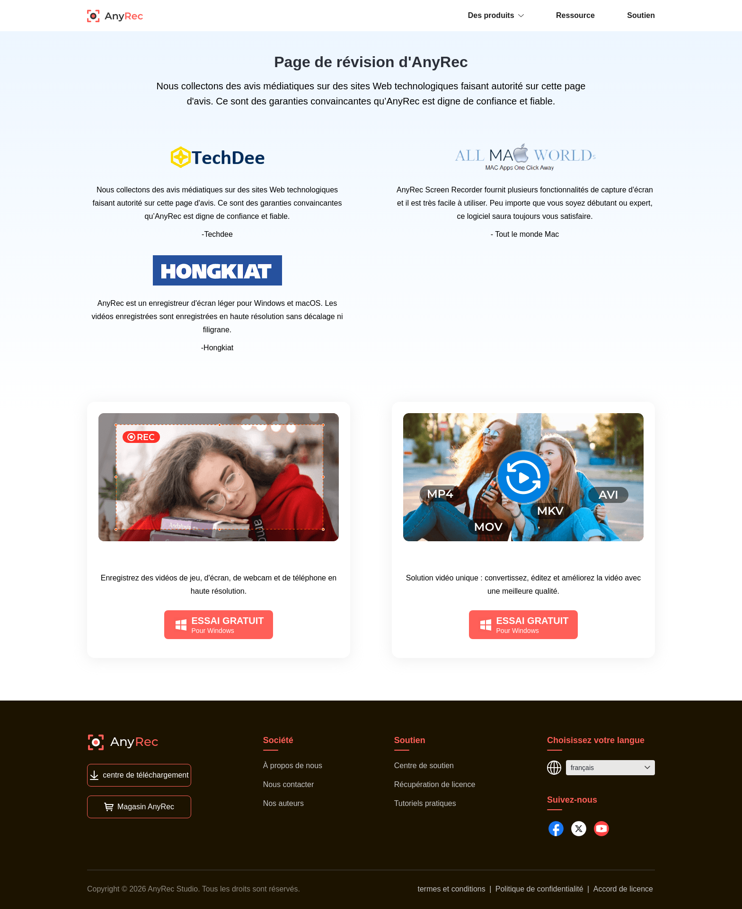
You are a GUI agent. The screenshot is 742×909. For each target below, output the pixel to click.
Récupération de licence (435, 784)
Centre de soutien (424, 766)
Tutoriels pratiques (425, 803)
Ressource (575, 15)
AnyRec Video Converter (523, 560)
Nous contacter (288, 784)
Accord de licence (623, 889)
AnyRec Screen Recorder (219, 560)
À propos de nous (292, 766)
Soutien (641, 15)
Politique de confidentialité (539, 889)
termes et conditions (452, 889)
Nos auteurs (283, 803)
